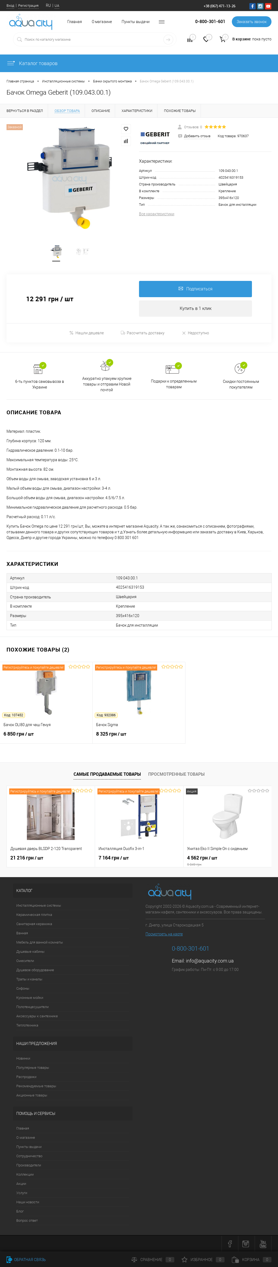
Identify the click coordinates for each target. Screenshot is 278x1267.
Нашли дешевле (86, 333)
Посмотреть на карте (164, 934)
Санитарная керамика (34, 924)
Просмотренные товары (176, 774)
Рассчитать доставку (143, 333)
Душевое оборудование (35, 970)
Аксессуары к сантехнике (37, 1016)
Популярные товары (32, 1068)
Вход (10, 6)
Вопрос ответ (27, 1220)
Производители (28, 1165)
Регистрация (28, 6)
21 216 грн (26, 858)
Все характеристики (156, 214)
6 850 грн (46, 737)
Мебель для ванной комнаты (39, 942)
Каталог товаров (32, 63)
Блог (20, 1211)
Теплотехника (27, 1025)
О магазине (102, 22)
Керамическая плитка (34, 915)
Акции (21, 1184)
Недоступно (195, 333)
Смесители (25, 961)
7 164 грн (114, 858)
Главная (22, 1128)
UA (57, 6)
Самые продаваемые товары (107, 774)
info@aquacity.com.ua (210, 961)
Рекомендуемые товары (36, 1086)
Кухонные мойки (29, 998)
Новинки (23, 1058)
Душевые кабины (30, 952)
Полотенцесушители (32, 1007)
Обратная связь (26, 1260)
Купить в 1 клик (195, 308)
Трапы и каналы (29, 979)
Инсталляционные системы (38, 905)
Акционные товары (31, 1095)
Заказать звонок (252, 22)
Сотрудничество (29, 1156)
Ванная (22, 933)
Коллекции (25, 1174)
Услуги (21, 1193)
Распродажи (26, 1077)
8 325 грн (138, 737)
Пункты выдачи (136, 22)
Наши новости (27, 1202)
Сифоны (22, 988)
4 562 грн (227, 861)
